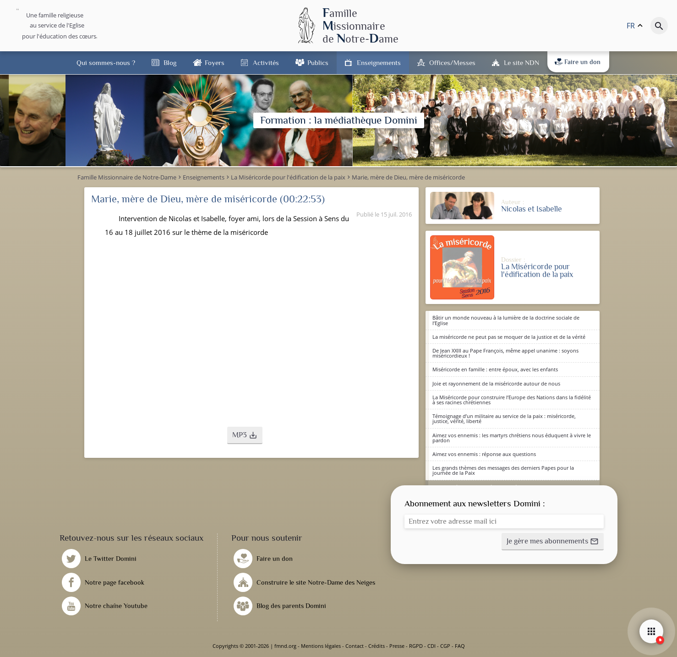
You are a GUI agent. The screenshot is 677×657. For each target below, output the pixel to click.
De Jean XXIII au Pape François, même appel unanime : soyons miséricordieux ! (505, 353)
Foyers (214, 62)
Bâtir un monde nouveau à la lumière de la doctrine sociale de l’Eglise (505, 320)
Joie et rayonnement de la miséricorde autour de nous (496, 383)
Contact (354, 645)
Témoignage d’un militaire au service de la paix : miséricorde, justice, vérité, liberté (504, 418)
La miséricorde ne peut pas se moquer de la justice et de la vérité (508, 336)
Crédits (376, 645)
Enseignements (379, 62)
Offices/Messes (452, 62)
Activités (266, 62)
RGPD (416, 645)
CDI (431, 645)
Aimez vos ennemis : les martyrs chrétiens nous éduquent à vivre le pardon (511, 438)
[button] (244, 435)
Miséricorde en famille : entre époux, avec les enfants (495, 369)
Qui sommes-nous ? (105, 62)
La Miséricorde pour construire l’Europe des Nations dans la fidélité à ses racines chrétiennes (511, 400)
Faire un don (578, 61)
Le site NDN (521, 62)
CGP (445, 645)
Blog (170, 62)
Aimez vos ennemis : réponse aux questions (484, 454)
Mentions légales (321, 645)
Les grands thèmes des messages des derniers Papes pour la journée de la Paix (503, 470)
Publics (317, 62)
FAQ (460, 645)
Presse (396, 645)
